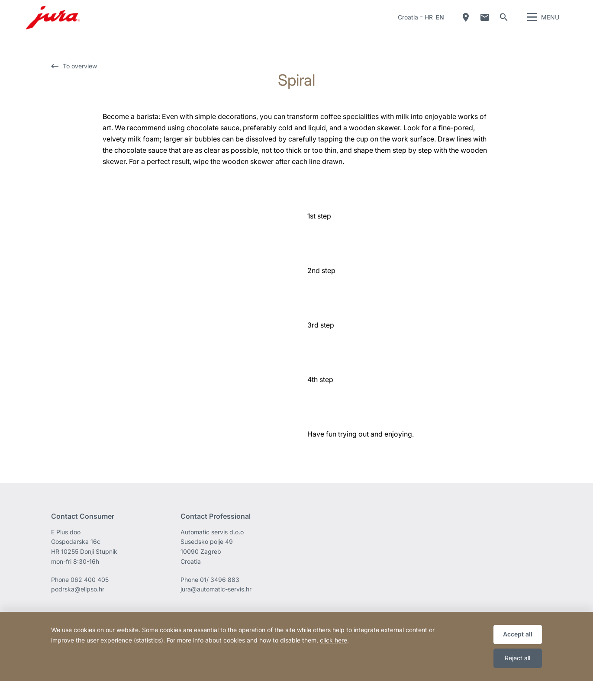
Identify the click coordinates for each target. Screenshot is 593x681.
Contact (485, 24)
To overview (80, 79)
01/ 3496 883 (219, 592)
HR (429, 23)
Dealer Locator (466, 24)
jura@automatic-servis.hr (215, 602)
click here (333, 640)
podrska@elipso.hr (77, 602)
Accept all (517, 634)
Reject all (517, 658)
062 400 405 (90, 592)
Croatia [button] (408, 23)
